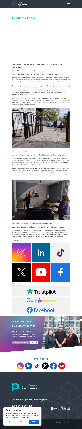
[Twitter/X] (45, 365)
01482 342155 (22, 406)
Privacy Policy (66, 422)
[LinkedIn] (28, 365)
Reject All (22, 421)
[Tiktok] (36, 365)
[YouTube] (61, 365)
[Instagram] (20, 365)
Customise (11, 421)
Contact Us (58, 422)
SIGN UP (34, 342)
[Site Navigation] (68, 4)
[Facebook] (53, 365)
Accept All (33, 421)
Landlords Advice (32, 70)
